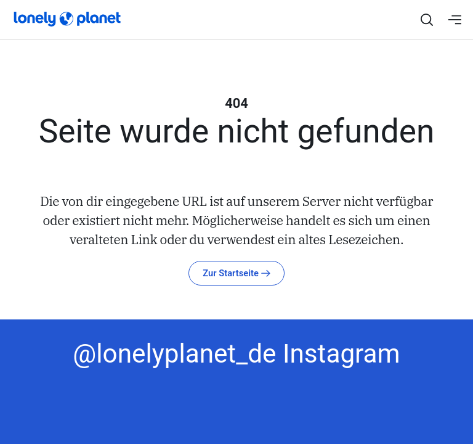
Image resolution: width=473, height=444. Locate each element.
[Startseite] (58, 17)
